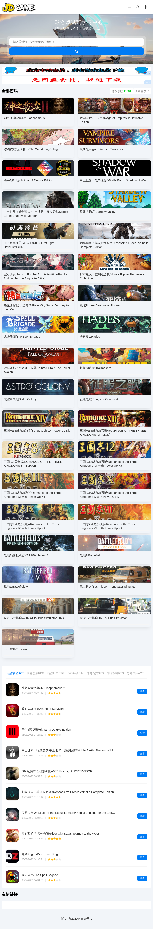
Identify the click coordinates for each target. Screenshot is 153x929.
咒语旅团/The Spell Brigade (40, 875)
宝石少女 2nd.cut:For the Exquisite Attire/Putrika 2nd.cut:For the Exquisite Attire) (75, 812)
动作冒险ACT (15, 673)
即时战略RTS (115, 673)
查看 (142, 691)
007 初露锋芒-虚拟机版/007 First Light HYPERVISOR (57, 771)
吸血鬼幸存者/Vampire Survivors (43, 708)
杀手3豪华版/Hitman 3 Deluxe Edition (46, 729)
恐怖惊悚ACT (135, 673)
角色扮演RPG (35, 673)
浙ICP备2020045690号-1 (76, 918)
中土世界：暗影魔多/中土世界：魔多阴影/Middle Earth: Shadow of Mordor (71, 750)
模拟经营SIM (76, 673)
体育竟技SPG (95, 673)
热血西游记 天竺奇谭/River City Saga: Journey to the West (60, 833)
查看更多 (142, 91)
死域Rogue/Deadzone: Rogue (41, 854)
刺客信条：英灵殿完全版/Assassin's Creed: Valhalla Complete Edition (68, 792)
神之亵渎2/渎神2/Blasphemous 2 (43, 688)
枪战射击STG (55, 673)
